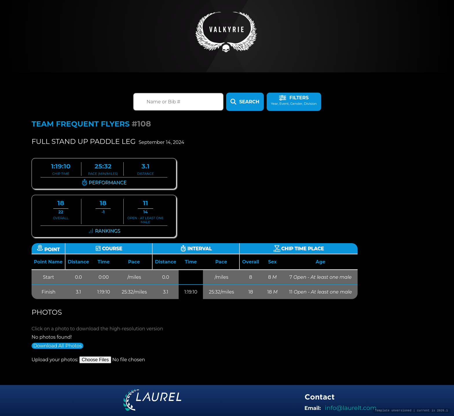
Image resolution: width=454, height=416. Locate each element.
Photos (47, 312)
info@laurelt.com (350, 407)
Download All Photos (57, 346)
